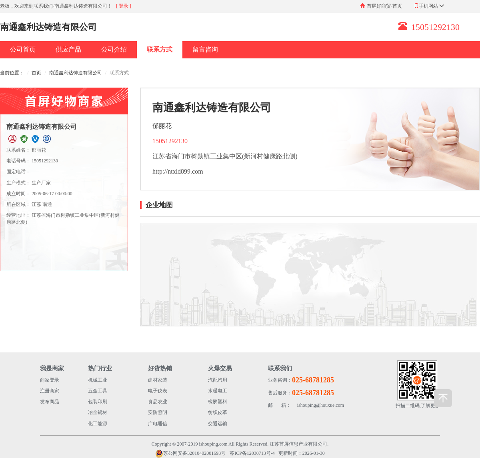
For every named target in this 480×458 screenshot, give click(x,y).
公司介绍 (114, 49)
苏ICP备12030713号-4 (252, 453)
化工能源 (97, 423)
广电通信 (157, 423)
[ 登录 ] (123, 6)
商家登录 (49, 380)
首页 (36, 73)
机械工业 (97, 380)
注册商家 (49, 391)
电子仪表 (157, 391)
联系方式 (159, 49)
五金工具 (97, 391)
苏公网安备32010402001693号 (190, 454)
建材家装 (157, 380)
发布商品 (49, 401)
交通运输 (217, 423)
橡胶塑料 (217, 401)
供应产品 (68, 49)
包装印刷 (97, 401)
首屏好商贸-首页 (384, 6)
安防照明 (157, 412)
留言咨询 (205, 49)
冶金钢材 (97, 412)
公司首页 (23, 49)
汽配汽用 (217, 380)
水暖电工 (217, 391)
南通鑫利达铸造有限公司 (75, 73)
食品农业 (157, 401)
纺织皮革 (217, 412)
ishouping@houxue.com (306, 405)
